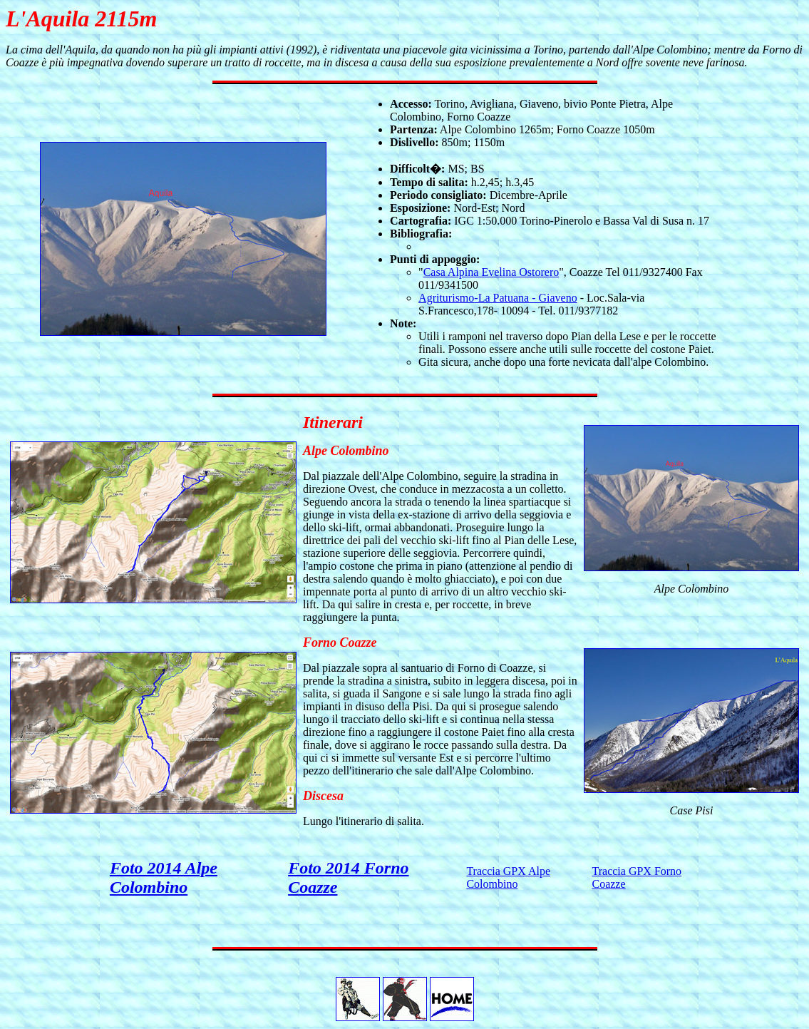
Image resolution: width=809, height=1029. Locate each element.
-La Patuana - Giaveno (525, 298)
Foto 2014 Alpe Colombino (163, 877)
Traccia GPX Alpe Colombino (508, 877)
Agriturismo (446, 298)
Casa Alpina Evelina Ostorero (491, 272)
